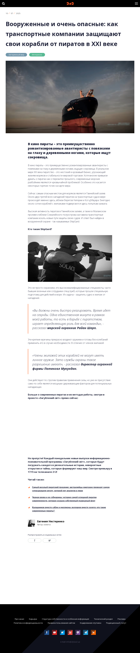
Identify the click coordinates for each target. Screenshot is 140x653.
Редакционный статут (116, 623)
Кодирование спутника (90, 623)
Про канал (19, 619)
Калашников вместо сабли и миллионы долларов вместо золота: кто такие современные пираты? (69, 509)
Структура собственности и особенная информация (65, 619)
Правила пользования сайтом (61, 623)
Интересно (37, 54)
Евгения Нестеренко (50, 521)
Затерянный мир (16, 54)
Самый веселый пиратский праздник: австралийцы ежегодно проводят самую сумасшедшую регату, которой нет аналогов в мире (71, 489)
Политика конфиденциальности (28, 623)
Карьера (33, 619)
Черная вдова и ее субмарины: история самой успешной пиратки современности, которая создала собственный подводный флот (64, 499)
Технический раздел (103, 619)
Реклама (121, 619)
